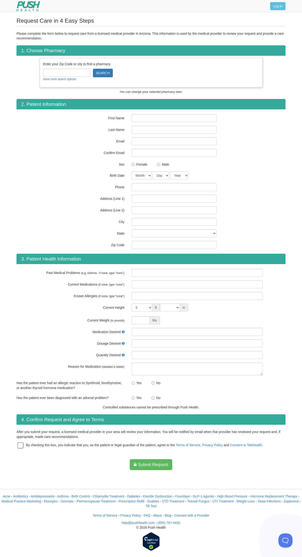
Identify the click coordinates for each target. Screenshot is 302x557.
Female (141, 164)
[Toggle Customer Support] (285, 540)
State (121, 233)
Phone (119, 187)
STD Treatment (173, 501)
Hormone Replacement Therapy (273, 496)
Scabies (153, 501)
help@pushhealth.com (138, 523)
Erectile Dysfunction (157, 496)
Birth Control (80, 496)
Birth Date (117, 175)
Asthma (62, 496)
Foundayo (182, 496)
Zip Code (118, 245)
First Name (116, 118)
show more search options (59, 79)
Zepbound (291, 501)
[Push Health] (28, 6)
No (158, 383)
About (157, 515)
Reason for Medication (96, 366)
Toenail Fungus (198, 501)
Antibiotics (20, 496)
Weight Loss (246, 501)
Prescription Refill (131, 501)
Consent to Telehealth (246, 445)
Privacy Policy (212, 445)
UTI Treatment (223, 501)
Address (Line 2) (112, 210)
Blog (168, 515)
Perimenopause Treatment (96, 501)
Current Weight (105, 320)
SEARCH (103, 73)
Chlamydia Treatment (108, 496)
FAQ (147, 515)
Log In (277, 6)
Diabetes (133, 496)
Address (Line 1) (112, 199)
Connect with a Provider (191, 515)
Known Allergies (99, 296)
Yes (139, 383)
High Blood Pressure (232, 496)
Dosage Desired (109, 343)
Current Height (113, 307)
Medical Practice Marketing (21, 501)
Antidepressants (43, 496)
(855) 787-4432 (169, 523)
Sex (121, 164)
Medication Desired (106, 332)
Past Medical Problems (85, 273)
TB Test (150, 506)
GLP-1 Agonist (203, 496)
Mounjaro (51, 501)
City (121, 222)
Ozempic (67, 501)
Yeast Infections (269, 501)
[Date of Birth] (142, 175)
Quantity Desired (108, 355)
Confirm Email (114, 153)
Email (120, 141)
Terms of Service (188, 445)
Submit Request (151, 464)
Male (165, 164)
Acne (6, 496)
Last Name (117, 130)
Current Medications (96, 284)
